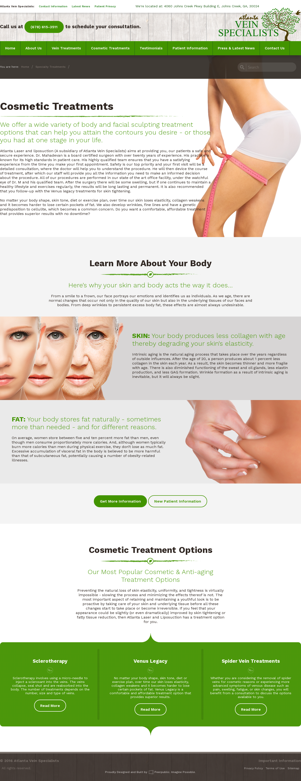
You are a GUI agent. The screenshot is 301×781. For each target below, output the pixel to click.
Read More (50, 705)
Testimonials (151, 48)
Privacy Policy (253, 768)
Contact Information (53, 6)
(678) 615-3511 (44, 27)
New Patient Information (177, 501)
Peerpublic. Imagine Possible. (172, 772)
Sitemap (293, 768)
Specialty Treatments (51, 66)
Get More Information (120, 501)
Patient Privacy (105, 6)
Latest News (81, 6)
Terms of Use (275, 768)
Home (10, 48)
